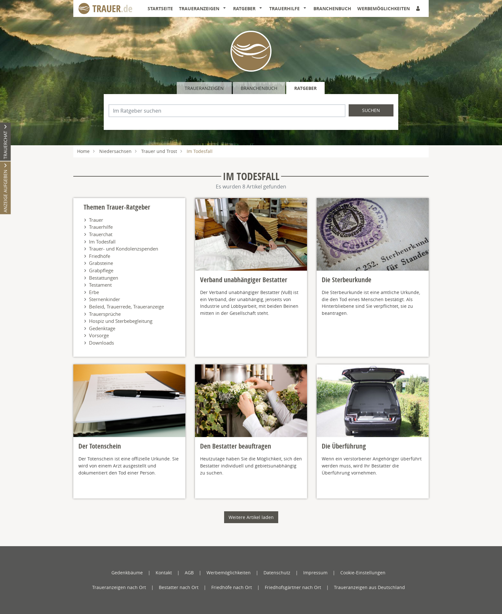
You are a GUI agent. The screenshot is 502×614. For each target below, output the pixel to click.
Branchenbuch (332, 8)
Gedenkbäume (127, 573)
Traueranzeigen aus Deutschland (369, 587)
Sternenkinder (104, 299)
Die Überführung (344, 446)
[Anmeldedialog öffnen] (418, 8)
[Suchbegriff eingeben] (227, 110)
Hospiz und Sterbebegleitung (120, 321)
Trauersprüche (105, 314)
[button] (226, 8)
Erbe (94, 292)
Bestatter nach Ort (178, 587)
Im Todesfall (102, 241)
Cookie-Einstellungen (362, 573)
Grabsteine (101, 263)
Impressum (315, 573)
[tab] (205, 88)
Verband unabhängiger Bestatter (243, 280)
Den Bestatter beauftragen (235, 446)
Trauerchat (100, 234)
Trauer (96, 220)
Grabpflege (101, 270)
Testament (100, 285)
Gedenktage (102, 328)
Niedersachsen (115, 151)
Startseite (160, 8)
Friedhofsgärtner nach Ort (293, 587)
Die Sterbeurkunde (346, 280)
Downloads (101, 342)
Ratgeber (244, 8)
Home (83, 151)
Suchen (371, 110)
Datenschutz (276, 573)
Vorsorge (99, 335)
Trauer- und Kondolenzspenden (123, 248)
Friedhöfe (99, 256)
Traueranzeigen (199, 8)
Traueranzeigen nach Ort (119, 587)
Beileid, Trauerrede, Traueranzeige (126, 306)
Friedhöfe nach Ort (231, 587)
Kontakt (164, 573)
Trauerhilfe (284, 8)
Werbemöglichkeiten (383, 8)
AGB (189, 573)
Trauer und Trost (159, 151)
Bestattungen (103, 278)
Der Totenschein (99, 446)
